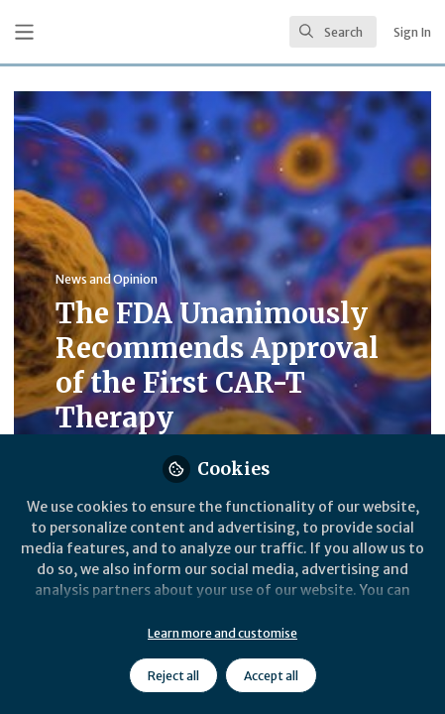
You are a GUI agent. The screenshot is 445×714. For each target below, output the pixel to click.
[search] (333, 32)
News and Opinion (107, 279)
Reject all (173, 675)
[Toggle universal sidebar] (24, 32)
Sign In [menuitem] (412, 32)
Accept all (271, 675)
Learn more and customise (222, 633)
